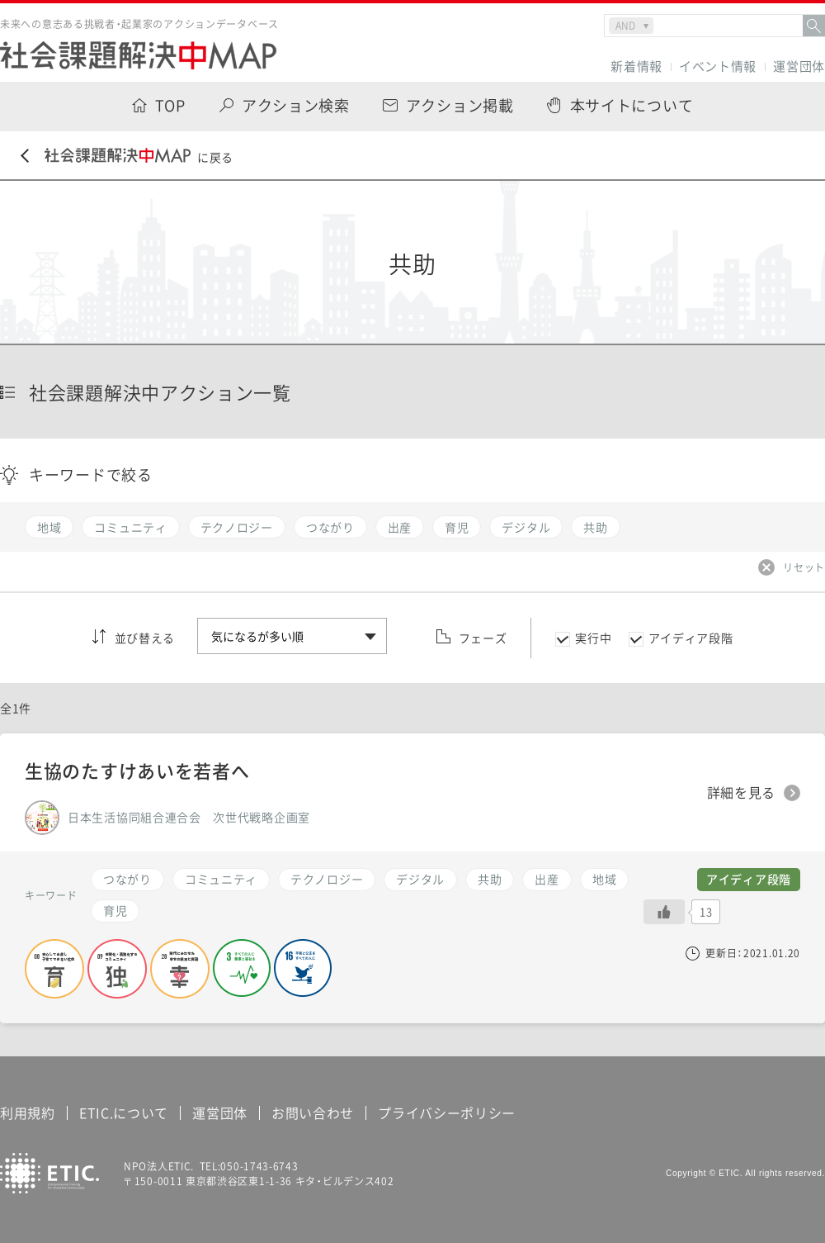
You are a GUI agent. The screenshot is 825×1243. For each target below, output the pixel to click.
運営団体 (799, 66)
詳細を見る (741, 792)
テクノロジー (326, 879)
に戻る (127, 156)
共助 (490, 879)
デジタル (420, 879)
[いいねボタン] (664, 911)
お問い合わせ (312, 1112)
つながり (127, 879)
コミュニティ (221, 879)
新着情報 (636, 66)
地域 (604, 879)
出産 (547, 879)
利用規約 (27, 1112)
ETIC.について (123, 1112)
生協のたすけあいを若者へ (137, 770)
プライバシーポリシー (447, 1112)
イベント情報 (718, 66)
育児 (115, 910)
